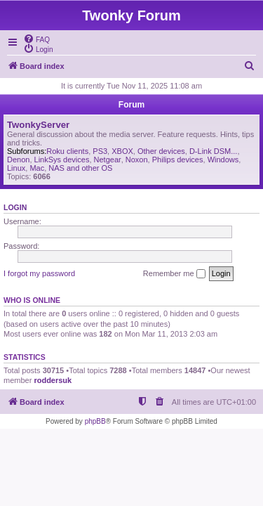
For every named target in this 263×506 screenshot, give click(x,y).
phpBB (95, 421)
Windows (223, 159)
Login (15, 207)
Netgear (107, 159)
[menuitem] (36, 39)
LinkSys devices (62, 159)
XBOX (122, 151)
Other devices (161, 151)
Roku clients (67, 151)
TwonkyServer (38, 124)
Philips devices (177, 159)
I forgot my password (39, 273)
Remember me (174, 274)
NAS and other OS (80, 168)
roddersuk (53, 380)
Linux (16, 168)
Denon (18, 159)
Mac (36, 168)
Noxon (137, 159)
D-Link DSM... (213, 151)
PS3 (100, 151)
